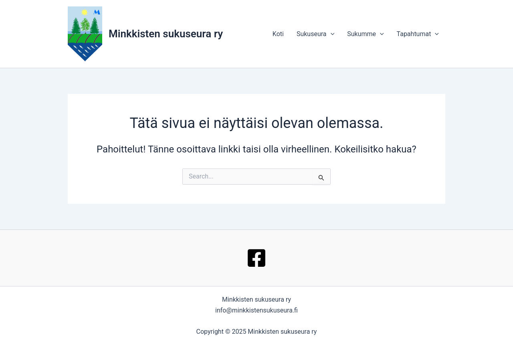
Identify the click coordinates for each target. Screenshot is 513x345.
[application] (331, 34)
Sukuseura (315, 34)
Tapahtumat (418, 34)
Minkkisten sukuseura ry (166, 34)
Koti (278, 34)
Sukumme (365, 34)
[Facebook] (256, 258)
